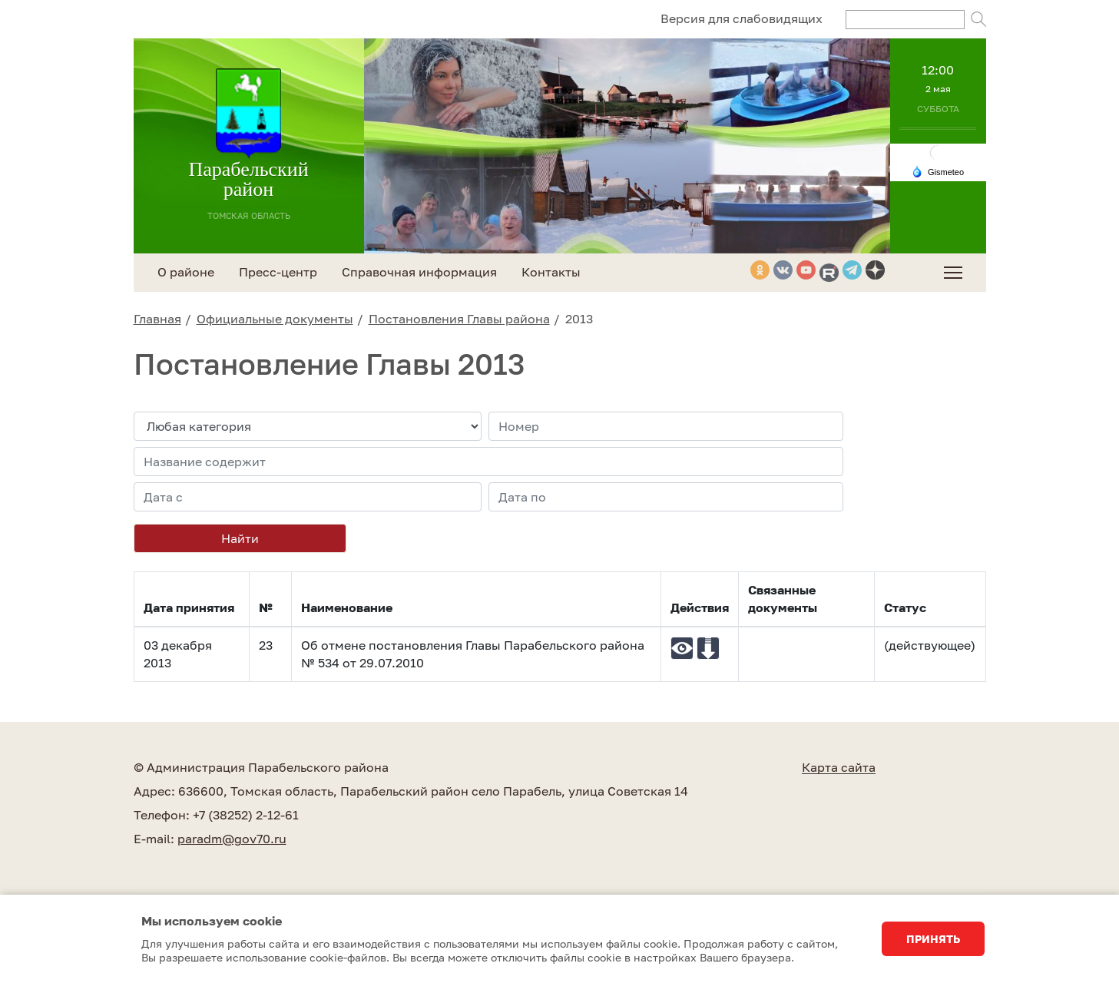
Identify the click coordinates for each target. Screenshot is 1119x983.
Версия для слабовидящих (741, 18)
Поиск (978, 19)
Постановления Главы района (459, 318)
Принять (933, 938)
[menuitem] (953, 272)
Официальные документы (275, 318)
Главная (157, 318)
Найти (240, 538)
